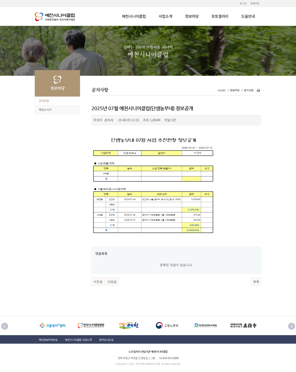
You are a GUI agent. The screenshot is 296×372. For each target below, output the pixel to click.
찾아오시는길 (106, 340)
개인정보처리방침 (48, 340)
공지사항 (44, 100)
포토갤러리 (219, 16)
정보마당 (192, 16)
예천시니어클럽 (134, 16)
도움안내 (248, 16)
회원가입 (254, 3)
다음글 (112, 281)
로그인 (243, 3)
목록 (256, 281)
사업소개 (165, 16)
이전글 (98, 281)
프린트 (258, 90)
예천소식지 (45, 109)
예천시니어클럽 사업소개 (78, 340)
